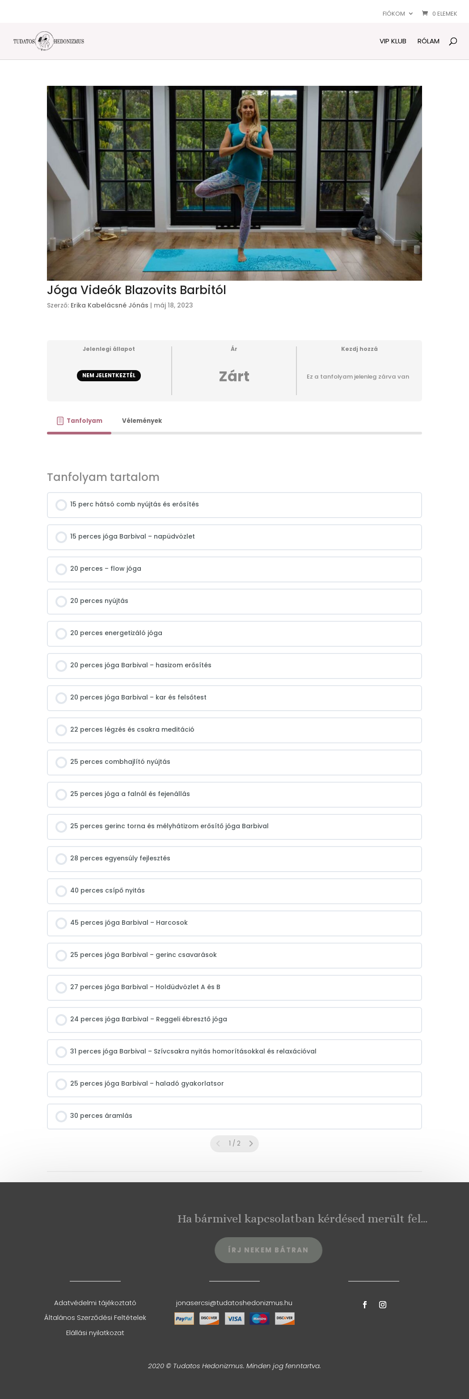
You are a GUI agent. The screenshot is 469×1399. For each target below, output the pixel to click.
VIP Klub (393, 42)
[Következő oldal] (250, 1143)
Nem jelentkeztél (108, 375)
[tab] (79, 421)
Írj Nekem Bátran (294, 1250)
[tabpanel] (234, 446)
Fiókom (394, 13)
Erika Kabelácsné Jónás (109, 305)
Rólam (428, 42)
